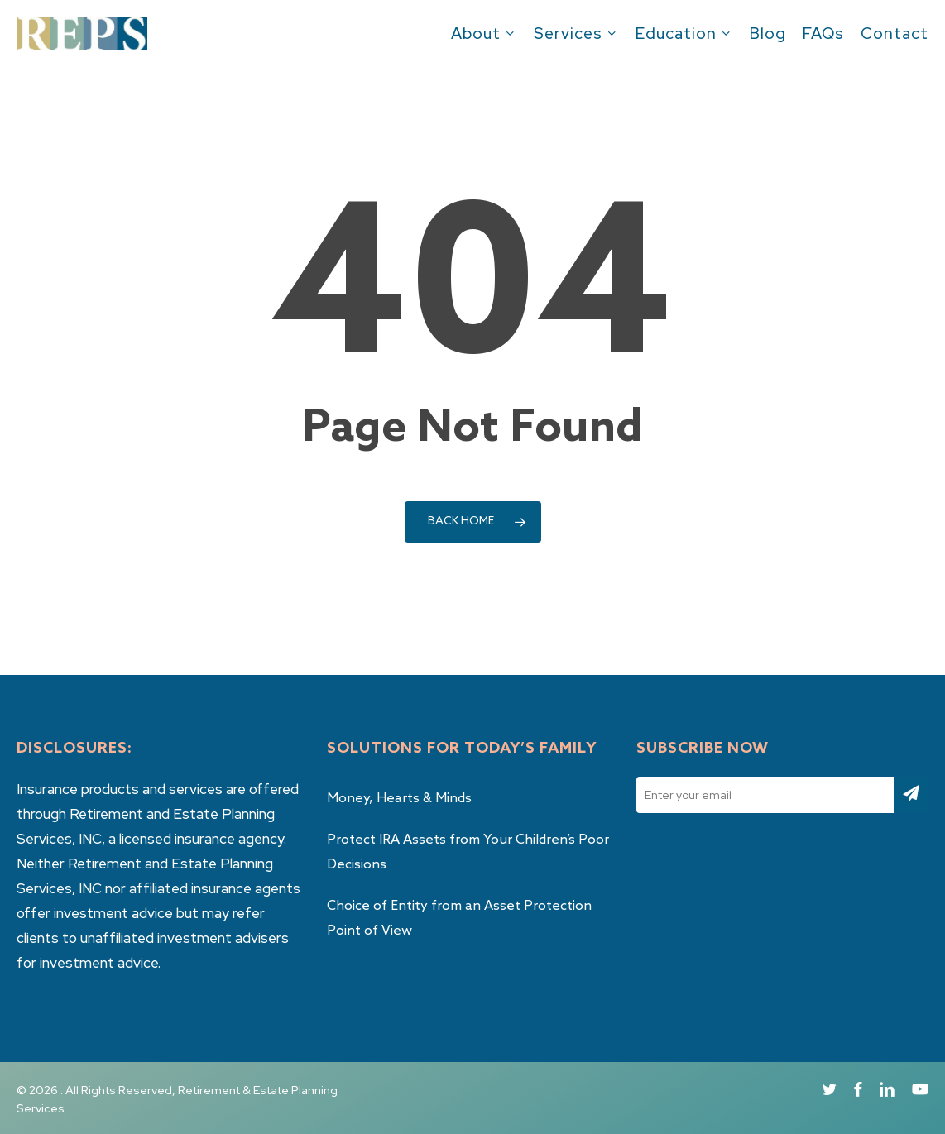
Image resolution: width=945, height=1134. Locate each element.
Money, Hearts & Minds (399, 798)
